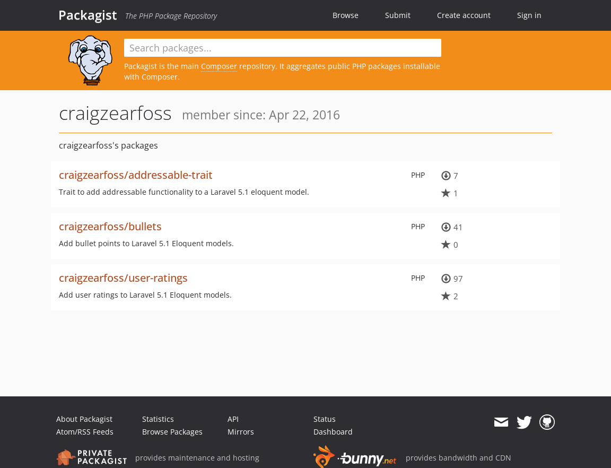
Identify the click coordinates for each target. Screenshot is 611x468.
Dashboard (333, 432)
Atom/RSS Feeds (85, 432)
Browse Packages (172, 432)
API (233, 419)
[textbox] (282, 48)
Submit (398, 15)
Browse (346, 15)
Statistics (158, 419)
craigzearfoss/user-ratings (123, 278)
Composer (219, 66)
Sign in (529, 15)
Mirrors (241, 432)
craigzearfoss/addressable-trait (136, 175)
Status (324, 419)
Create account (464, 15)
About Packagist (84, 419)
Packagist (87, 14)
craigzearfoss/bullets (110, 226)
